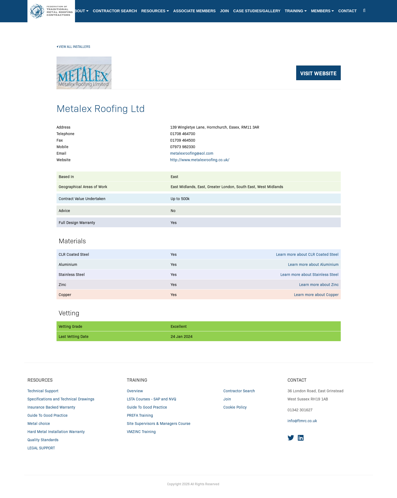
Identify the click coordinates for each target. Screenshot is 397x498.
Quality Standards (42, 439)
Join (227, 398)
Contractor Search (239, 390)
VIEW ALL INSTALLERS (73, 46)
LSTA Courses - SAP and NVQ (151, 398)
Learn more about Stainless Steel (309, 274)
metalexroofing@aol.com (191, 153)
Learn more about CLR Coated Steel (307, 254)
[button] (155, 16)
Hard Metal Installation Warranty (56, 431)
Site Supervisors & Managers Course (158, 423)
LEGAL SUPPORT (41, 447)
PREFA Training (140, 415)
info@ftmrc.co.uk (302, 420)
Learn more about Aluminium (313, 264)
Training (137, 379)
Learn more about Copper (316, 294)
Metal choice (38, 423)
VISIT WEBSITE (318, 73)
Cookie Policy (235, 407)
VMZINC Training (141, 431)
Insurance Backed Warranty (51, 407)
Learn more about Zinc (319, 284)
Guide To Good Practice (47, 415)
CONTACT (297, 379)
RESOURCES (39, 379)
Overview (135, 390)
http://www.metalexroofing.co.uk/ (199, 159)
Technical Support (42, 390)
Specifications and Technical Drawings (60, 398)
